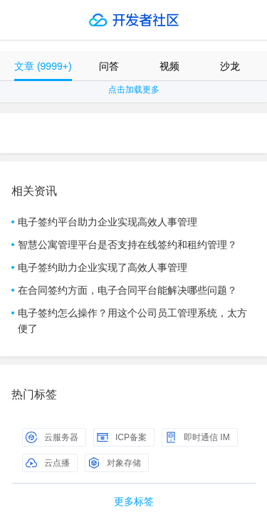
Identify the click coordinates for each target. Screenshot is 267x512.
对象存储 (114, 463)
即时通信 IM (197, 437)
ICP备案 (122, 437)
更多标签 (134, 501)
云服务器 (52, 437)
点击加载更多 (133, 90)
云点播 (48, 463)
